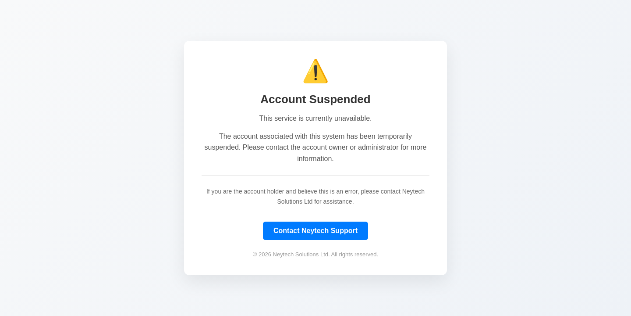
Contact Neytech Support (315, 230)
